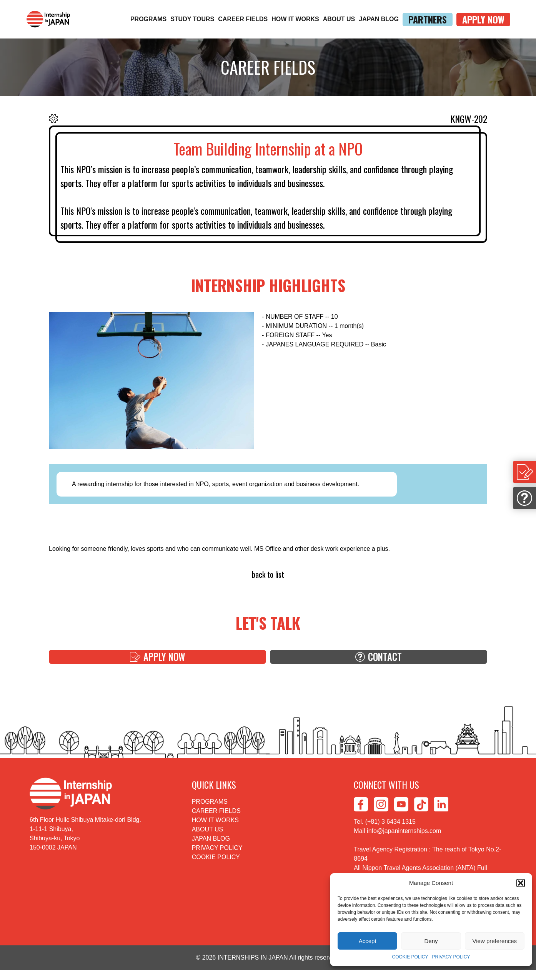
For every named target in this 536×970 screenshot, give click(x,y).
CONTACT (378, 665)
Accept (367, 941)
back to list (268, 576)
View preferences (495, 941)
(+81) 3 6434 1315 (390, 821)
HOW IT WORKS (295, 19)
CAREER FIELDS (243, 19)
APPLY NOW (483, 19)
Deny (431, 941)
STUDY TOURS (192, 19)
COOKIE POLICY (410, 957)
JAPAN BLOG (379, 19)
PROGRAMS (148, 19)
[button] (520, 883)
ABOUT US (339, 19)
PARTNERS (427, 19)
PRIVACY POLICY (451, 957)
